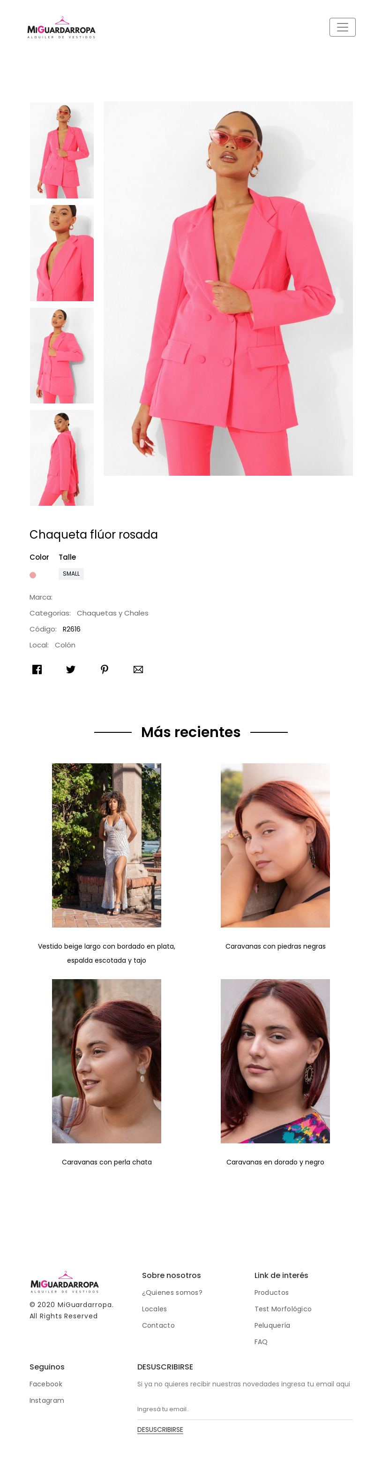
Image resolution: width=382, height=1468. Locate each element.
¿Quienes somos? (172, 1292)
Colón (65, 645)
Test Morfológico (283, 1309)
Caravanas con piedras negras (275, 946)
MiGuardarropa (85, 1304)
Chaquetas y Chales (113, 613)
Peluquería (273, 1325)
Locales (154, 1309)
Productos (272, 1292)
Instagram (47, 1400)
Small (71, 574)
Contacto (158, 1325)
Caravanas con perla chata (107, 1162)
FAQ (261, 1341)
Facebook (46, 1384)
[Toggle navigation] (343, 27)
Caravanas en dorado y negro (275, 1162)
